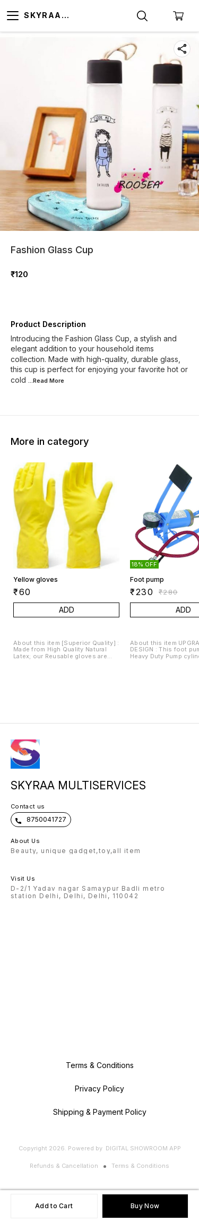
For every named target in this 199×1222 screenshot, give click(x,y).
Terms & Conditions (140, 1165)
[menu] (13, 16)
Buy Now (145, 1206)
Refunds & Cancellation (64, 1165)
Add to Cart (54, 1206)
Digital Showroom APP (143, 1148)
